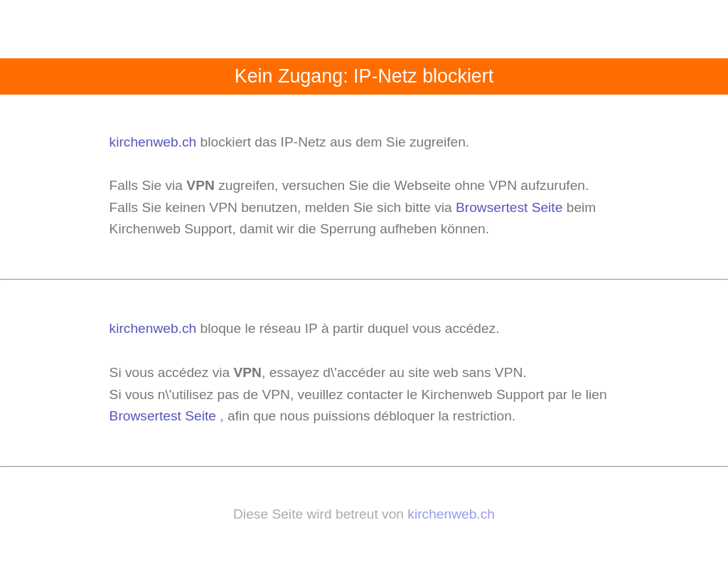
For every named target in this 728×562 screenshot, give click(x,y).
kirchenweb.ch (154, 141)
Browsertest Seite (509, 207)
